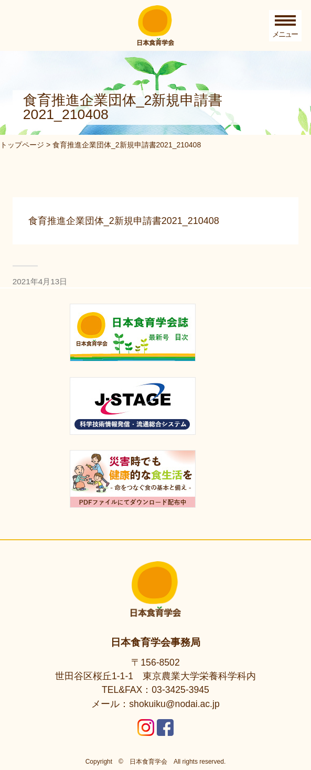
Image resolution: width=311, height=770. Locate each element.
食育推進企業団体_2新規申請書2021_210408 (123, 221)
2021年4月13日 (40, 281)
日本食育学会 (148, 761)
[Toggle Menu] (285, 25)
